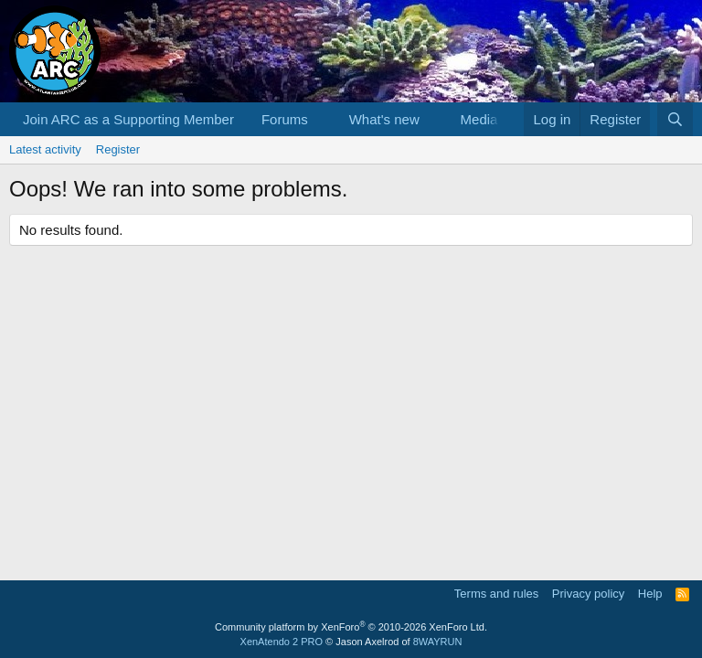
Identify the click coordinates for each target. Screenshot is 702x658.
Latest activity (45, 149)
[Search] (675, 119)
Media (479, 119)
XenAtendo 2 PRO (282, 641)
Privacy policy (588, 593)
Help (650, 593)
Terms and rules (496, 593)
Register (118, 149)
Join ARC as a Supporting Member (128, 119)
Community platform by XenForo (351, 626)
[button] (322, 119)
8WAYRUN (438, 641)
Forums (284, 119)
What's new (384, 119)
